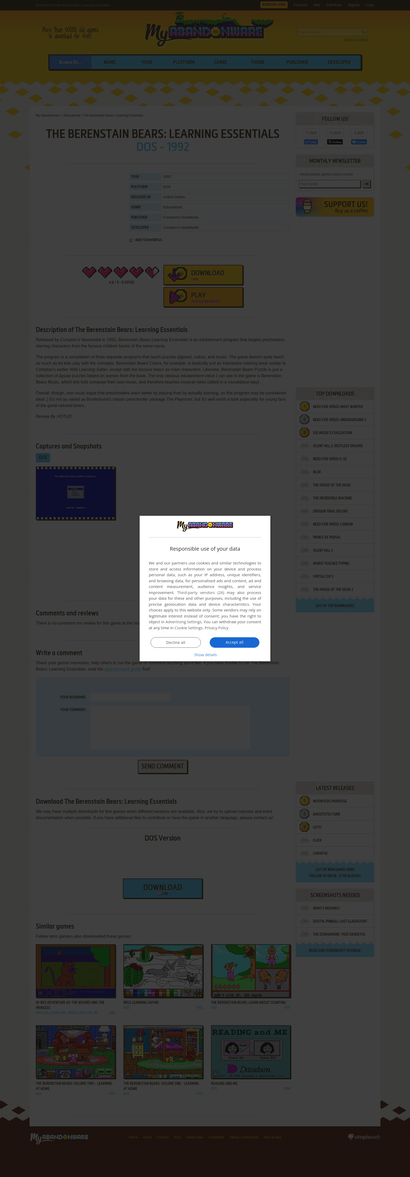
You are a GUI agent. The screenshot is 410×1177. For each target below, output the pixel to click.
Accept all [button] (234, 642)
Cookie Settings (189, 627)
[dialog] (205, 588)
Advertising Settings (184, 621)
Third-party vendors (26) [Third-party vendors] (200, 592)
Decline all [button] (176, 642)
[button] (205, 654)
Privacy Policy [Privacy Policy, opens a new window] (217, 627)
